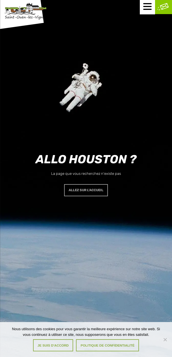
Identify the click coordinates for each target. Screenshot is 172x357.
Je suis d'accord (53, 345)
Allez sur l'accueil (86, 190)
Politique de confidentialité (107, 345)
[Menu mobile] (147, 7)
